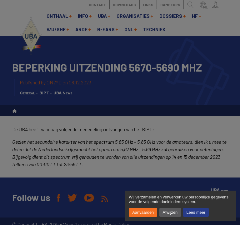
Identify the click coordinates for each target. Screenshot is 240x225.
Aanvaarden (143, 212)
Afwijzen (170, 212)
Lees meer (196, 212)
